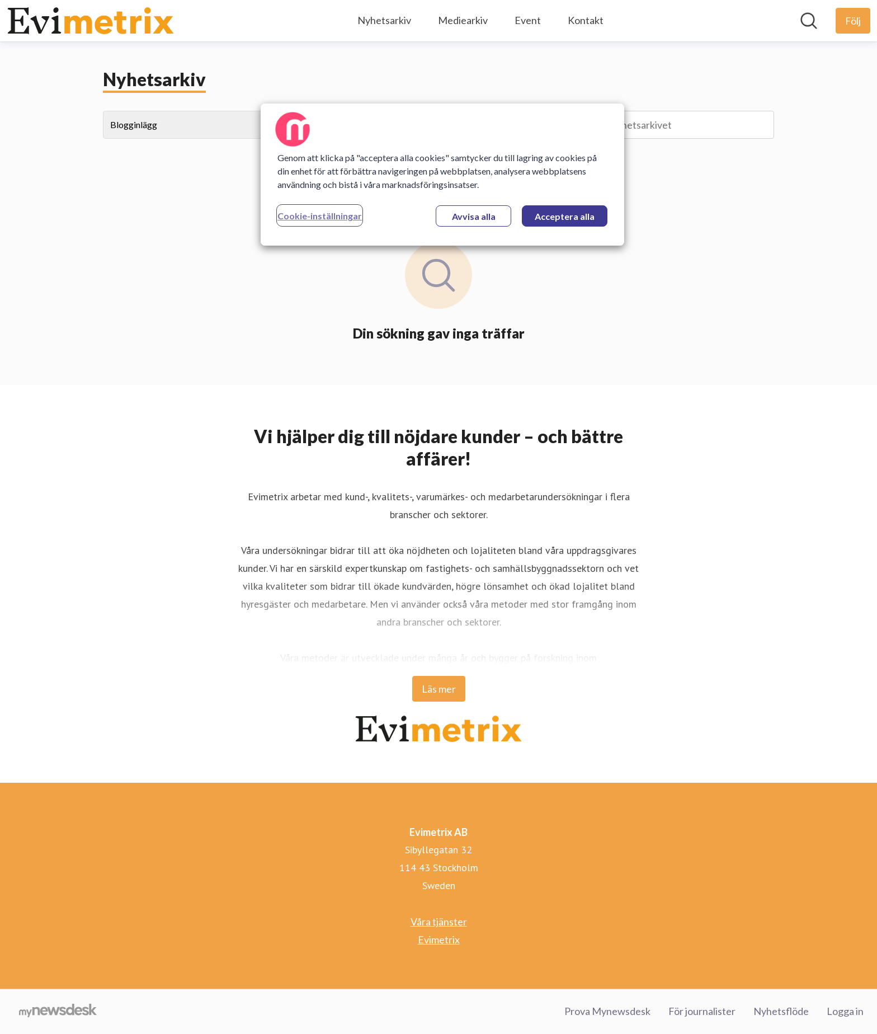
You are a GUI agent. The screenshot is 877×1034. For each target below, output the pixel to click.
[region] (442, 175)
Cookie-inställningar (319, 215)
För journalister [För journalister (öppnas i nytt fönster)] (701, 1011)
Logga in (845, 1011)
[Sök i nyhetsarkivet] (668, 125)
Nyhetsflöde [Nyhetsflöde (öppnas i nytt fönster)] (781, 1011)
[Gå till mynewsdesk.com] (57, 1012)
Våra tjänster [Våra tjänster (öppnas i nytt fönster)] (439, 921)
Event (528, 20)
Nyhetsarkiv (384, 20)
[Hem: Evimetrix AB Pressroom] (91, 21)
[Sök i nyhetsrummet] (809, 21)
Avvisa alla (474, 216)
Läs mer (439, 689)
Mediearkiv (463, 20)
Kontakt (585, 20)
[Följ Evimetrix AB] (853, 21)
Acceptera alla (565, 216)
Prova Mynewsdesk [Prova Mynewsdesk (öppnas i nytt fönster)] (607, 1011)
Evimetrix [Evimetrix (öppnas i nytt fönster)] (439, 939)
